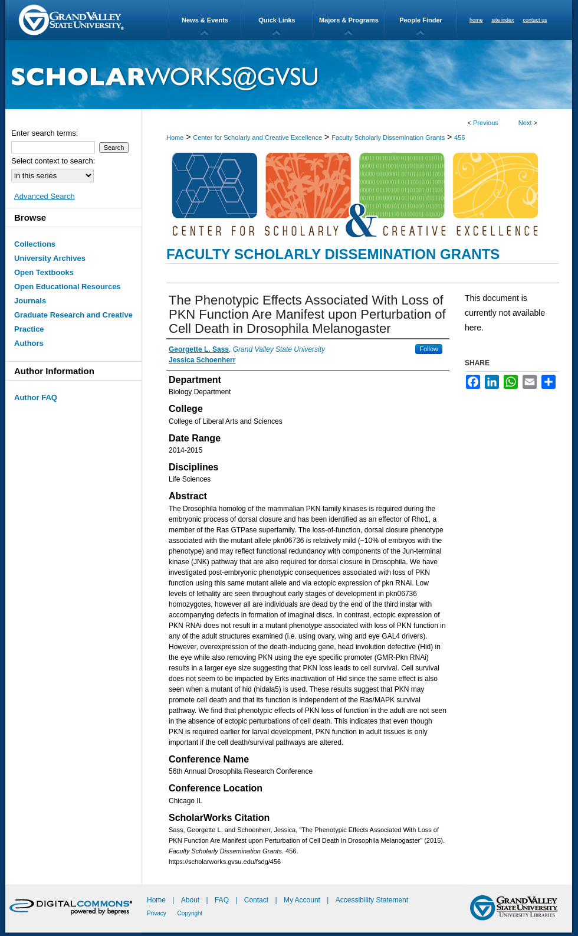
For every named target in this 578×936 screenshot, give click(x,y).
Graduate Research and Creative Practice (73, 321)
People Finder (420, 20)
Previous (485, 122)
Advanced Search (44, 196)
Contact (256, 900)
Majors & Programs (349, 20)
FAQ (223, 900)
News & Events (205, 20)
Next (525, 122)
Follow (428, 348)
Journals (30, 300)
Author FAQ (35, 397)
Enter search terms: (44, 133)
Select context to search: (53, 160)
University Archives (50, 258)
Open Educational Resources (67, 286)
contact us (535, 20)
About (191, 900)
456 (459, 137)
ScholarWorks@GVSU (288, 74)
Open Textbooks (44, 272)
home (476, 20)
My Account (303, 900)
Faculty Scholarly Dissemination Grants (388, 137)
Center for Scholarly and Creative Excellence (257, 137)
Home (174, 137)
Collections (34, 244)
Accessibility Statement (372, 900)
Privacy (157, 913)
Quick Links (276, 20)
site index (503, 20)
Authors (29, 343)
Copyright (190, 913)
